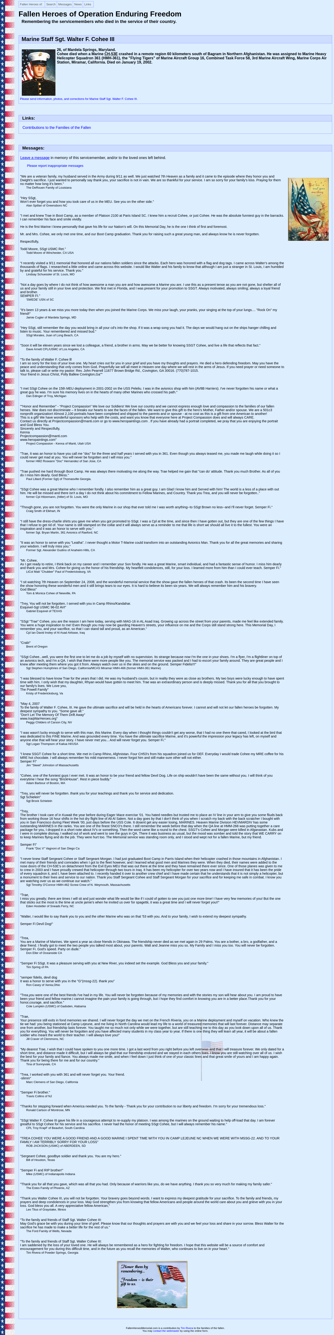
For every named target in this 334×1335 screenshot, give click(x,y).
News (78, 4)
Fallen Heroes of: (31, 4)
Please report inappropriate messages (55, 166)
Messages (65, 4)
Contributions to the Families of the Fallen (56, 128)
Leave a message (34, 158)
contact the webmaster (166, 1330)
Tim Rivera (187, 1328)
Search (51, 4)
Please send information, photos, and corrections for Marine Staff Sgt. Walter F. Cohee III (78, 99)
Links (87, 4)
